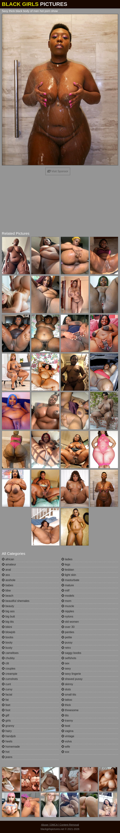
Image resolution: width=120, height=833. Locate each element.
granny (8, 725)
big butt (8, 616)
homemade (11, 746)
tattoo (66, 699)
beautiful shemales (15, 600)
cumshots (10, 678)
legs (65, 564)
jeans (7, 757)
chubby (8, 658)
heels (7, 741)
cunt (6, 684)
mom (66, 600)
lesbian (67, 569)
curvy (7, 689)
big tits (8, 621)
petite (66, 637)
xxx (65, 751)
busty (7, 647)
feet (6, 704)
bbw (6, 590)
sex (65, 663)
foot (6, 710)
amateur (9, 564)
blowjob (8, 632)
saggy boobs (71, 652)
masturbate (70, 580)
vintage (67, 736)
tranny (67, 720)
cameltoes (10, 652)
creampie (9, 673)
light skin (68, 574)
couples (8, 668)
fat (5, 699)
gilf (5, 715)
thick (66, 704)
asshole (8, 580)
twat (65, 725)
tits (65, 715)
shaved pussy (72, 678)
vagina (67, 731)
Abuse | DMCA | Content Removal (60, 824)
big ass (8, 611)
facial (7, 694)
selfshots (68, 658)
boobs (7, 637)
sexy (66, 668)
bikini (7, 626)
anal (6, 569)
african (8, 559)
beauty (8, 606)
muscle (67, 606)
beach (7, 595)
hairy (7, 731)
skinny (67, 684)
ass (6, 574)
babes (7, 585)
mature (67, 585)
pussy (66, 642)
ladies (66, 559)
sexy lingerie (71, 673)
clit (5, 663)
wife (65, 746)
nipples (67, 611)
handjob (9, 736)
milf (65, 590)
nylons (67, 616)
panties (67, 632)
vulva (66, 741)
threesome (70, 710)
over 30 (68, 626)
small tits (68, 694)
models (67, 595)
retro (66, 647)
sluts (66, 689)
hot (6, 751)
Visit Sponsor (57, 171)
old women (70, 621)
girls (6, 720)
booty (7, 642)
